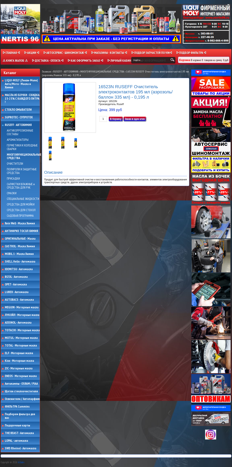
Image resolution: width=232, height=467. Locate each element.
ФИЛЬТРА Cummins (17, 406)
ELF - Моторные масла (19, 353)
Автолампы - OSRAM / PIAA (21, 383)
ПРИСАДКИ (13, 178)
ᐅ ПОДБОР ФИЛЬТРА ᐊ (191, 53)
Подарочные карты (17, 425)
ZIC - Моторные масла (19, 368)
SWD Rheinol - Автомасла (20, 448)
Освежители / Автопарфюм (22, 399)
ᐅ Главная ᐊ (11, 53)
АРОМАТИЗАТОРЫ (17, 140)
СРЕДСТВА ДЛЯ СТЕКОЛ (21, 210)
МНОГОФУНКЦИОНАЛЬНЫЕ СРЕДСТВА (24, 156)
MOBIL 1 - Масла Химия (19, 254)
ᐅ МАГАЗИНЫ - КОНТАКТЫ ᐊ (109, 53)
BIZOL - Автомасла (16, 277)
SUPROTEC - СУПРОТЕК (19, 117)
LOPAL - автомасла (16, 440)
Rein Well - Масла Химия (20, 223)
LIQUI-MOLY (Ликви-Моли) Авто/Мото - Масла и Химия (22, 84)
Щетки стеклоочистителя (21, 391)
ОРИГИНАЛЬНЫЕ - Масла (20, 238)
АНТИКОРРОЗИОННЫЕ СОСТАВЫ (20, 132)
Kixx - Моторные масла (19, 361)
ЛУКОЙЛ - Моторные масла (22, 315)
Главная (46, 71)
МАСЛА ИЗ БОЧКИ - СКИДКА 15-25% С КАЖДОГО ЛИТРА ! (22, 98)
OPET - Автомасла (16, 284)
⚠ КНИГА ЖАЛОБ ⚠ (15, 60)
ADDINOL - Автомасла (18, 322)
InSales (21, 462)
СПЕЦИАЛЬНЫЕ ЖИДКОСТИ (23, 199)
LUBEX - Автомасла (16, 292)
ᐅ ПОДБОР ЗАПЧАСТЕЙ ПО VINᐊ (151, 53)
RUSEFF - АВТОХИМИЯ (18, 125)
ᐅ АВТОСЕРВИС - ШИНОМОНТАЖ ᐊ (65, 53)
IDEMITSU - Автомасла (19, 269)
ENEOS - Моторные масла (21, 376)
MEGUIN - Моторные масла (22, 307)
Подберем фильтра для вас (20, 415)
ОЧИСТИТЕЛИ (15, 164)
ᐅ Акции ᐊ (31, 53)
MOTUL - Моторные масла (21, 338)
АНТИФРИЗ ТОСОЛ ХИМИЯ (21, 231)
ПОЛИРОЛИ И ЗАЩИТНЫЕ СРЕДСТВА (22, 171)
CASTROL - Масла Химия (20, 246)
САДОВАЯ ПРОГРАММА (20, 216)
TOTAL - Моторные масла (21, 345)
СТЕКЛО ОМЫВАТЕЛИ (18, 109)
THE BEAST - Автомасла (19, 433)
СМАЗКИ (11, 193)
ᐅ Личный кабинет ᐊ (122, 60)
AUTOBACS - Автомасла (19, 299)
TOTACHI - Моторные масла (22, 330)
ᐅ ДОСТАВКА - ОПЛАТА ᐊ (47, 60)
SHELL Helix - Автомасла (20, 261)
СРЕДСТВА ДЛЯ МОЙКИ (21, 204)
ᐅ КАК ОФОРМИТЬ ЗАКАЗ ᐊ (85, 60)
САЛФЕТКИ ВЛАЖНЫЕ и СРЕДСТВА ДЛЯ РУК (21, 185)
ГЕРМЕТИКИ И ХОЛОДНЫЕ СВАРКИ (22, 147)
